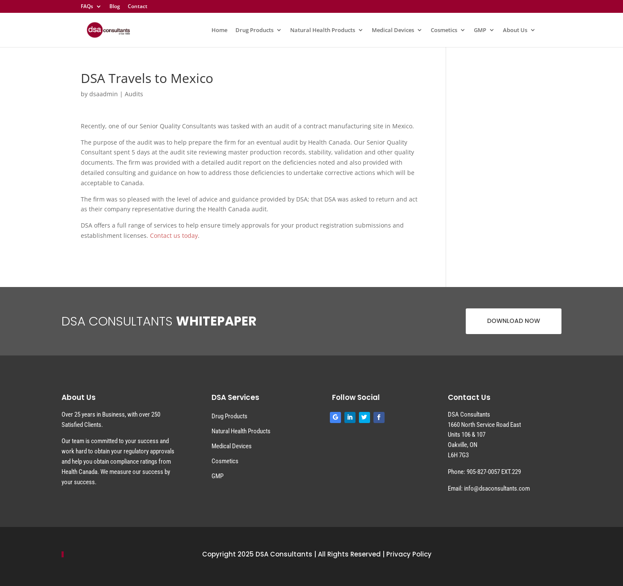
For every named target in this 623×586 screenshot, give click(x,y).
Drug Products (254, 30)
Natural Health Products (322, 30)
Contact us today (174, 235)
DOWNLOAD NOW (513, 321)
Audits (134, 94)
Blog (114, 7)
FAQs (87, 7)
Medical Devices (393, 30)
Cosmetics (444, 30)
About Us (515, 30)
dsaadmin (103, 94)
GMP (480, 30)
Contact (137, 7)
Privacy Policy (409, 554)
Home (219, 30)
